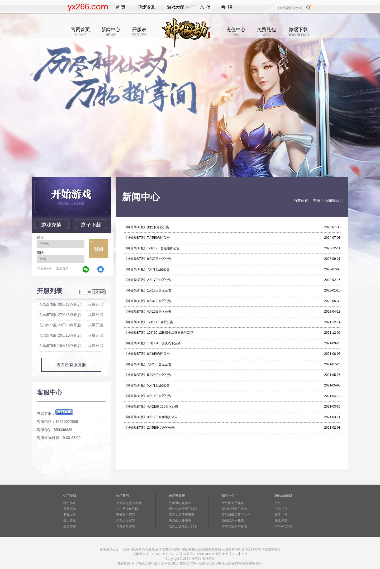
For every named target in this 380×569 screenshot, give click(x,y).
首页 (120, 7)
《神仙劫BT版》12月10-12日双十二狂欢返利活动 (158, 332)
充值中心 (235, 32)
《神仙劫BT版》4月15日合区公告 (147, 311)
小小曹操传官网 (127, 509)
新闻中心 (110, 32)
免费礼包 (266, 32)
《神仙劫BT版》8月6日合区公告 (147, 354)
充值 (204, 7)
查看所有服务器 (71, 364)
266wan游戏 (283, 526)
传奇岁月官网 (125, 526)
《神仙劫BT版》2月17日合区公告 (147, 280)
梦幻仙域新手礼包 (234, 509)
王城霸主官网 (125, 515)
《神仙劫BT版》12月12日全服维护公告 (151, 248)
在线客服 (280, 520)
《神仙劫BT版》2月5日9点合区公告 (149, 427)
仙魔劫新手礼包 (233, 520)
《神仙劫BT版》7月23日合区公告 (147, 364)
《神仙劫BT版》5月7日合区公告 (147, 385)
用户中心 (280, 509)
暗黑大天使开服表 (181, 515)
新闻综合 (332, 200)
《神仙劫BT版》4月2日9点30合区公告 (151, 406)
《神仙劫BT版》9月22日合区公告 (147, 259)
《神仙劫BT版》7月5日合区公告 (147, 238)
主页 (316, 200)
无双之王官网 (125, 520)
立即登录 (98, 248)
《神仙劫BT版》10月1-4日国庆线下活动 (152, 343)
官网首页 (80, 32)
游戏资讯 (146, 7)
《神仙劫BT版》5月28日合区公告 (147, 375)
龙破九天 (69, 515)
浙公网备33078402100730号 (242, 563)
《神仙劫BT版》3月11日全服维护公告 (151, 417)
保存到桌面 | (285, 7)
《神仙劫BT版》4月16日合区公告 (147, 396)
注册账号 (62, 268)
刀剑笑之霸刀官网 (128, 503)
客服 (226, 7)
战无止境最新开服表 (183, 526)
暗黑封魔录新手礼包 (236, 515)
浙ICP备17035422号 (145, 563)
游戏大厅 (176, 7)
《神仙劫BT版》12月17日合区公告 (148, 322)
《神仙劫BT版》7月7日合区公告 (147, 269)
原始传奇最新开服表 (183, 509)
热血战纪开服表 (180, 520)
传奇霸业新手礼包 (234, 526)
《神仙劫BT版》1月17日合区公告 (147, 290)
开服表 (139, 32)
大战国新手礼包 (233, 503)
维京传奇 (69, 503)
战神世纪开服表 (180, 503)
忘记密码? (44, 268)
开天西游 (69, 509)
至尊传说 (69, 526)
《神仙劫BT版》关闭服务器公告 (146, 227)
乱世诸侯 (69, 520)
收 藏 (298, 7)
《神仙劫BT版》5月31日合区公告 (147, 301)
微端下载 (298, 32)
